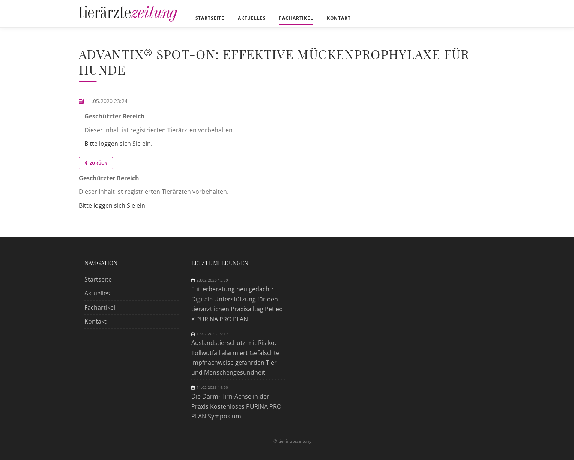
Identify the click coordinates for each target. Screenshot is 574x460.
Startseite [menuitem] (209, 18)
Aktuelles (97, 293)
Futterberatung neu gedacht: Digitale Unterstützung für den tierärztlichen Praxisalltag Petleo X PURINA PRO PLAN (237, 304)
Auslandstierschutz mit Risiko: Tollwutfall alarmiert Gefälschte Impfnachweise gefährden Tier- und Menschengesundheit (235, 357)
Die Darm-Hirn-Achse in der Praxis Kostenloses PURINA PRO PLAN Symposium (236, 406)
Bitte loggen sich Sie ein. (118, 143)
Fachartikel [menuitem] (296, 18)
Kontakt (95, 321)
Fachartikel (99, 307)
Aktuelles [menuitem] (252, 18)
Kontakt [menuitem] (339, 18)
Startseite (98, 279)
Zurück (98, 163)
